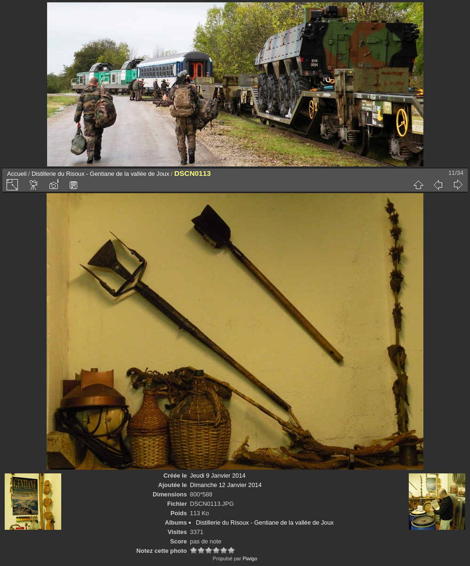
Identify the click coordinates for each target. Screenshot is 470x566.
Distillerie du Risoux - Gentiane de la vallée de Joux (100, 173)
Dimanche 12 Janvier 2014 (225, 484)
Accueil (16, 173)
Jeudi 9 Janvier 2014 (217, 475)
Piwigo (250, 558)
